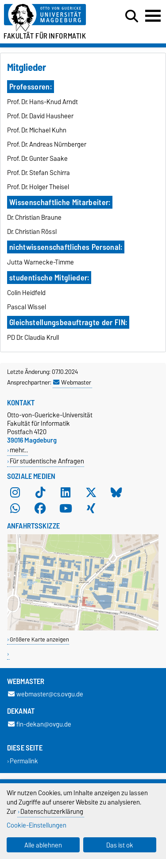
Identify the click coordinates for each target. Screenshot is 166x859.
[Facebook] (40, 508)
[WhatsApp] (15, 508)
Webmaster (72, 382)
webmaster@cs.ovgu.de (45, 694)
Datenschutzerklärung (51, 811)
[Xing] (91, 508)
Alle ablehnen (43, 845)
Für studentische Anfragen (47, 460)
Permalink (24, 761)
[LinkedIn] (65, 492)
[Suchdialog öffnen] (131, 16)
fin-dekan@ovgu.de (39, 724)
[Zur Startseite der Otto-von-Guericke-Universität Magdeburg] (51, 18)
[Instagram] (15, 492)
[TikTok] (40, 492)
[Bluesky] (116, 492)
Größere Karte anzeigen (39, 639)
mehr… (19, 449)
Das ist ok (119, 845)
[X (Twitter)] (91, 492)
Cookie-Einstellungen (36, 825)
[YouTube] (65, 508)
